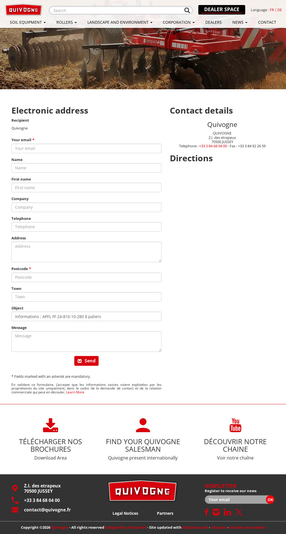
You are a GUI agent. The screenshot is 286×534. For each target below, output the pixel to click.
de (279, 10)
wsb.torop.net (195, 527)
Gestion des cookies (247, 527)
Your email (21, 140)
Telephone (21, 219)
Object (17, 308)
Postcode (19, 269)
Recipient (20, 120)
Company (19, 199)
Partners (165, 513)
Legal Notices (125, 513)
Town (16, 289)
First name (21, 179)
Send (86, 360)
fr (272, 10)
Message (19, 328)
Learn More (75, 392)
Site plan (219, 527)
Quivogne (59, 527)
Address (18, 238)
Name (17, 160)
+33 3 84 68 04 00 (213, 145)
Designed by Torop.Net (125, 527)
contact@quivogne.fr (41, 510)
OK (270, 499)
